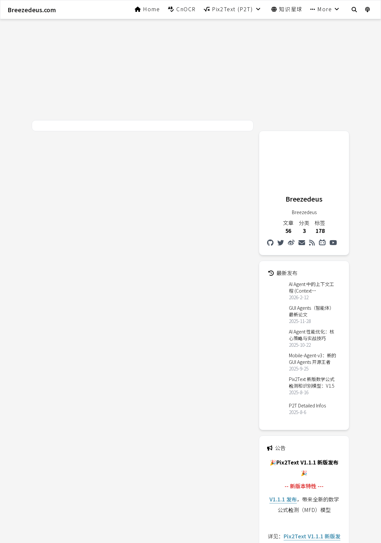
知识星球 (286, 9)
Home (147, 9)
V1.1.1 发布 (283, 499)
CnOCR (182, 9)
